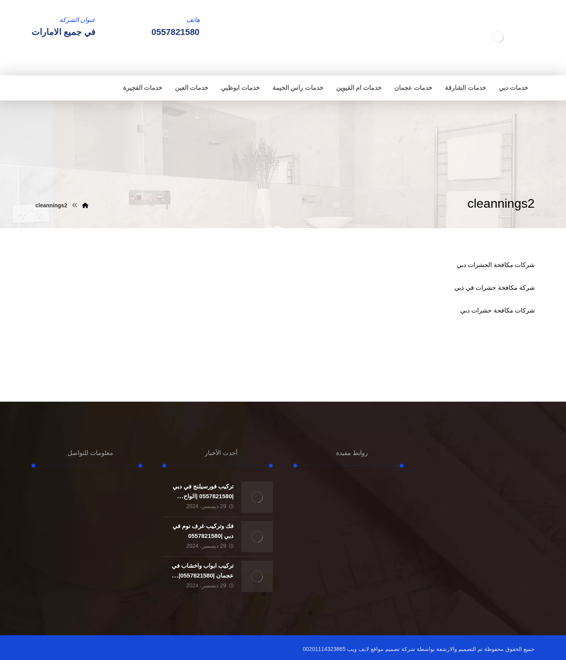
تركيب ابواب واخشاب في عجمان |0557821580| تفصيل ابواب (203, 575)
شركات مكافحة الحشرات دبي (496, 264)
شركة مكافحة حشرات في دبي (494, 287)
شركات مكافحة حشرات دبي (497, 310)
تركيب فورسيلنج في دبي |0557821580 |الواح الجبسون (203, 496)
